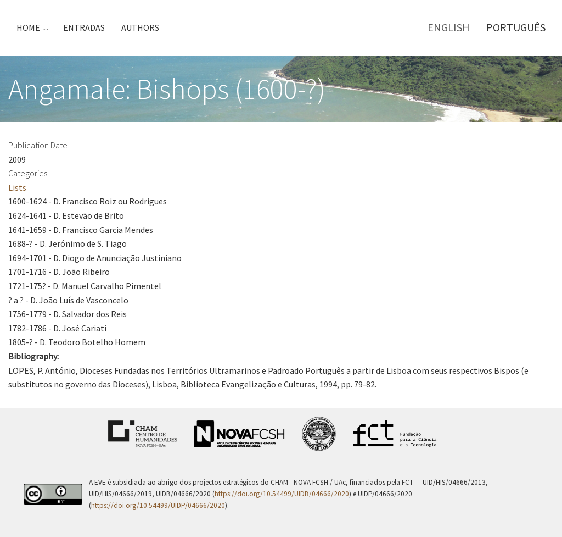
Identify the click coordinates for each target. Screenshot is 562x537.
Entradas (84, 27)
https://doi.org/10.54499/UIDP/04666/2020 (158, 505)
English (449, 27)
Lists (17, 187)
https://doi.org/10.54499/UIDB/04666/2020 (282, 494)
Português (516, 27)
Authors (140, 27)
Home (28, 27)
